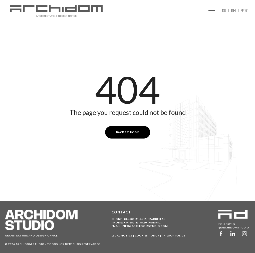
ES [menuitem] (224, 10)
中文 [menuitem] (244, 10)
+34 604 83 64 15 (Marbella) (144, 218)
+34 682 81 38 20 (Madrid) (143, 222)
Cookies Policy (147, 235)
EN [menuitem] (233, 10)
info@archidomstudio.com (145, 225)
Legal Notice (122, 235)
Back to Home (127, 132)
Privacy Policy (173, 235)
